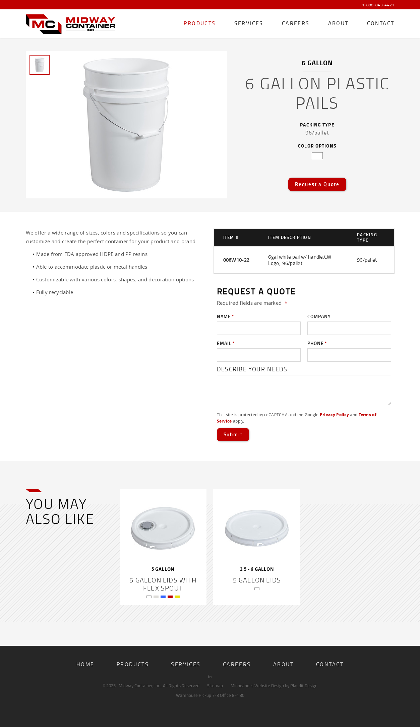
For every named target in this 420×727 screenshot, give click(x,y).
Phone (317, 343)
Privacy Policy (334, 415)
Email (226, 343)
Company (319, 316)
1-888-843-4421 (378, 5)
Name (225, 316)
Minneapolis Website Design (257, 686)
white (317, 155)
